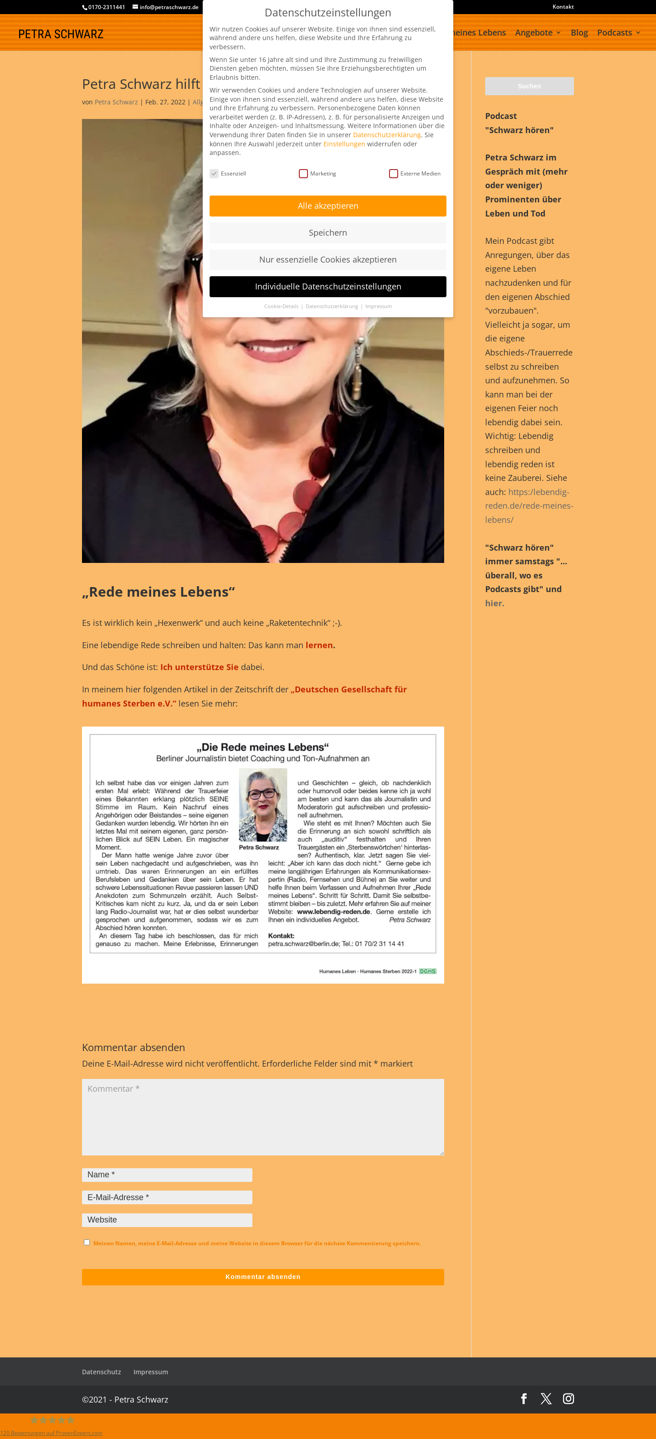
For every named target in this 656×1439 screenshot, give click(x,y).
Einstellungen (344, 143)
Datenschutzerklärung (387, 134)
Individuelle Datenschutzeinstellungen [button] (328, 286)
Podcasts (614, 33)
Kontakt (563, 7)
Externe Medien (415, 173)
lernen (319, 645)
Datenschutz (101, 1371)
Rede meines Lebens (466, 33)
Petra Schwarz (116, 102)
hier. (494, 603)
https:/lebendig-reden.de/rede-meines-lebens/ (529, 505)
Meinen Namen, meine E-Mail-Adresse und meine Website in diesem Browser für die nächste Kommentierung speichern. (257, 1243)
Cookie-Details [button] (282, 306)
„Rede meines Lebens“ (158, 591)
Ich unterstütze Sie (199, 666)
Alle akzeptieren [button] (328, 205)
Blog (579, 33)
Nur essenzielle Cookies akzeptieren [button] (328, 259)
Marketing (317, 173)
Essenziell (228, 173)
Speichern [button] (328, 232)
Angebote (534, 33)
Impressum (150, 1371)
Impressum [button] (378, 306)
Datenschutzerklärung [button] (332, 306)
